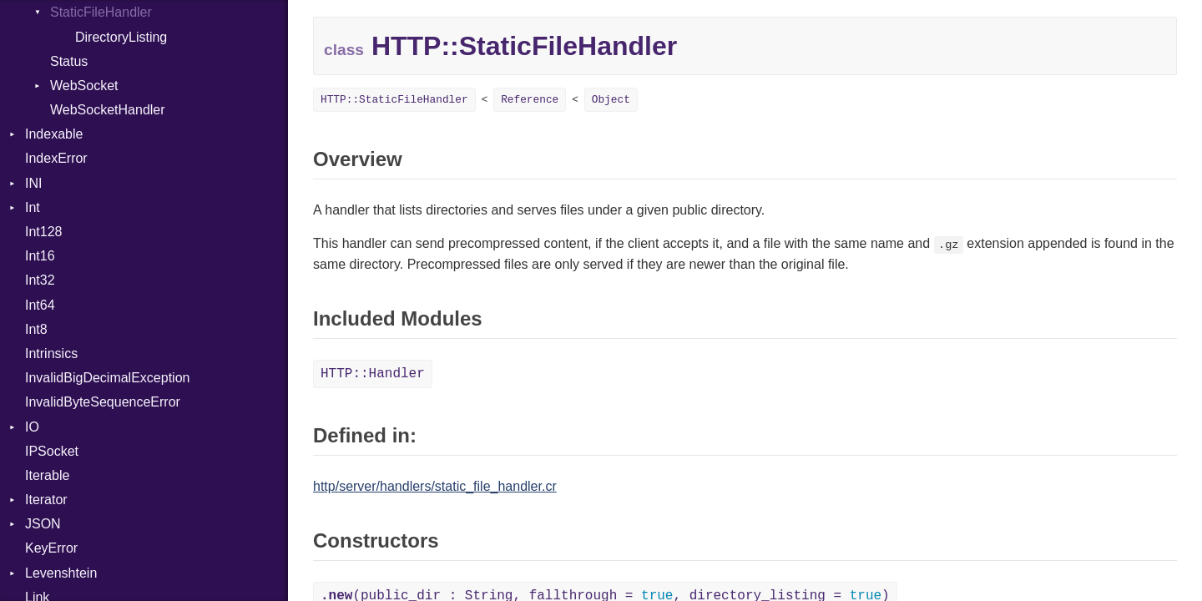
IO (32, 427)
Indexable (54, 134)
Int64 (40, 305)
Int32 (40, 280)
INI (33, 183)
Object (611, 99)
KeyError (51, 548)
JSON (43, 524)
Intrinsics (51, 353)
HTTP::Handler (373, 373)
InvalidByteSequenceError (102, 402)
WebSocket (84, 85)
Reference (529, 99)
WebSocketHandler (107, 110)
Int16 (40, 256)
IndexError (56, 158)
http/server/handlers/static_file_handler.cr (435, 486)
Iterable (47, 475)
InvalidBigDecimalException (107, 378)
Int (32, 207)
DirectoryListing (121, 37)
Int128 (43, 232)
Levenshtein (61, 573)
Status (69, 61)
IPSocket (51, 451)
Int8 (36, 329)
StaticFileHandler (101, 12)
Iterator (46, 499)
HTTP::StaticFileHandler (394, 99)
